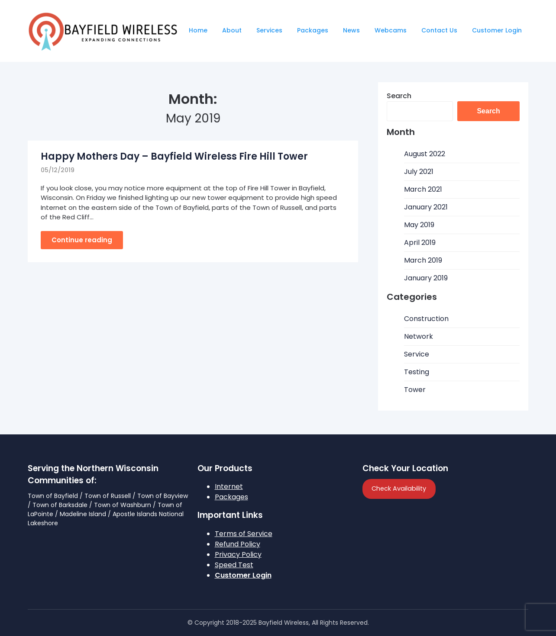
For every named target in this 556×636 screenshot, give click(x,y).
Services (269, 30)
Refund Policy (237, 544)
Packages (312, 30)
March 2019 (423, 260)
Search (399, 96)
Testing (416, 372)
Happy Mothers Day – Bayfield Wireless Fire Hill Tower (174, 156)
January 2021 (426, 207)
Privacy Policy (238, 554)
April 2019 (420, 242)
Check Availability (399, 488)
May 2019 (419, 225)
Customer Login (497, 30)
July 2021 (418, 172)
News (351, 30)
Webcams (391, 30)
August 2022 (424, 154)
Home (198, 30)
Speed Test (234, 565)
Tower (415, 390)
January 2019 (426, 278)
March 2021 (423, 189)
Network (418, 336)
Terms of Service (243, 534)
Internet (229, 486)
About (232, 30)
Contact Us (439, 30)
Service (416, 354)
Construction (426, 319)
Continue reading (82, 239)
